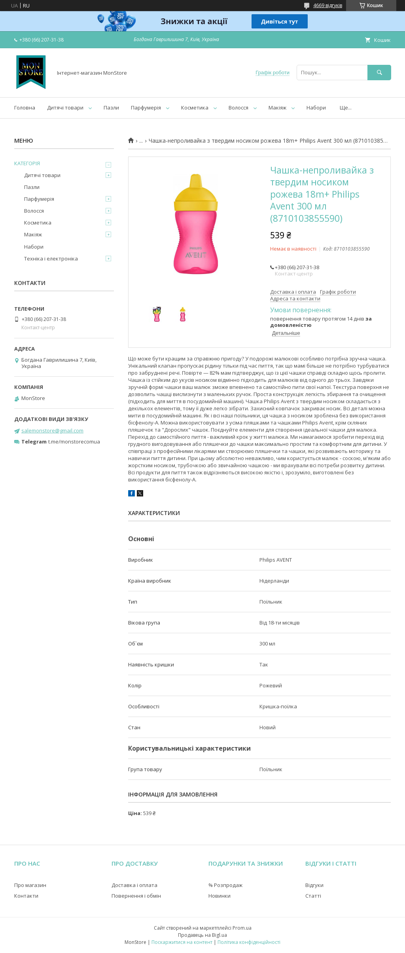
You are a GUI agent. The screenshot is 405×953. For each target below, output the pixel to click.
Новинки (219, 895)
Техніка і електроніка (51, 258)
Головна (24, 107)
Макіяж (277, 107)
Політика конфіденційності (249, 942)
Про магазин (30, 885)
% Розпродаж (225, 885)
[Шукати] (379, 72)
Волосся (238, 107)
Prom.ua (242, 928)
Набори (316, 107)
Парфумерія (146, 107)
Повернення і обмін (136, 895)
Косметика (194, 107)
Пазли (111, 107)
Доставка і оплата (134, 885)
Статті (313, 895)
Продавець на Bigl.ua (202, 935)
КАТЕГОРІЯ (27, 163)
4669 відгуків (327, 5)
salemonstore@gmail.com (52, 430)
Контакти (26, 895)
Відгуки (314, 885)
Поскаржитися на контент (181, 942)
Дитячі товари (65, 107)
